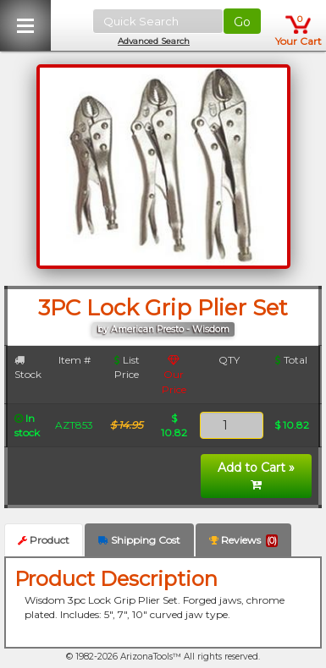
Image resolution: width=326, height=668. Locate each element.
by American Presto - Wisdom (163, 329)
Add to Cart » (256, 475)
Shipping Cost (139, 540)
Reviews (243, 540)
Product (43, 540)
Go (242, 22)
